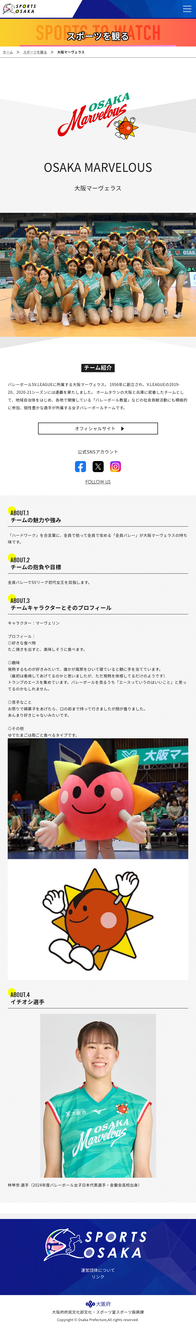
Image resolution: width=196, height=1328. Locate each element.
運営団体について (98, 1270)
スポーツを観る (35, 52)
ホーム (8, 52)
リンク (98, 1277)
